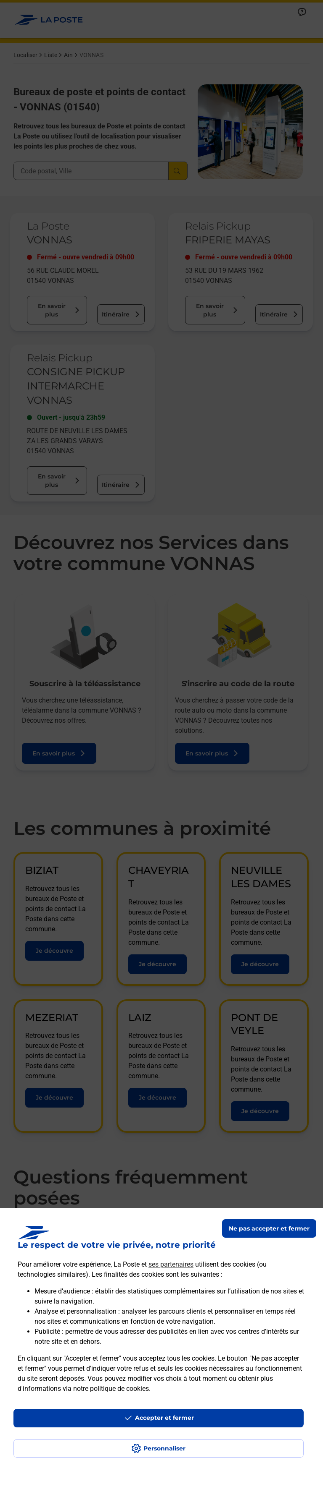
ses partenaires (170, 1264)
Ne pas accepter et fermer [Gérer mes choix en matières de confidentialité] (269, 1228)
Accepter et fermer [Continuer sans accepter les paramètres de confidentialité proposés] (164, 1417)
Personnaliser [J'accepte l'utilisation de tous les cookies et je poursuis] (164, 1448)
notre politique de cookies (111, 1389)
